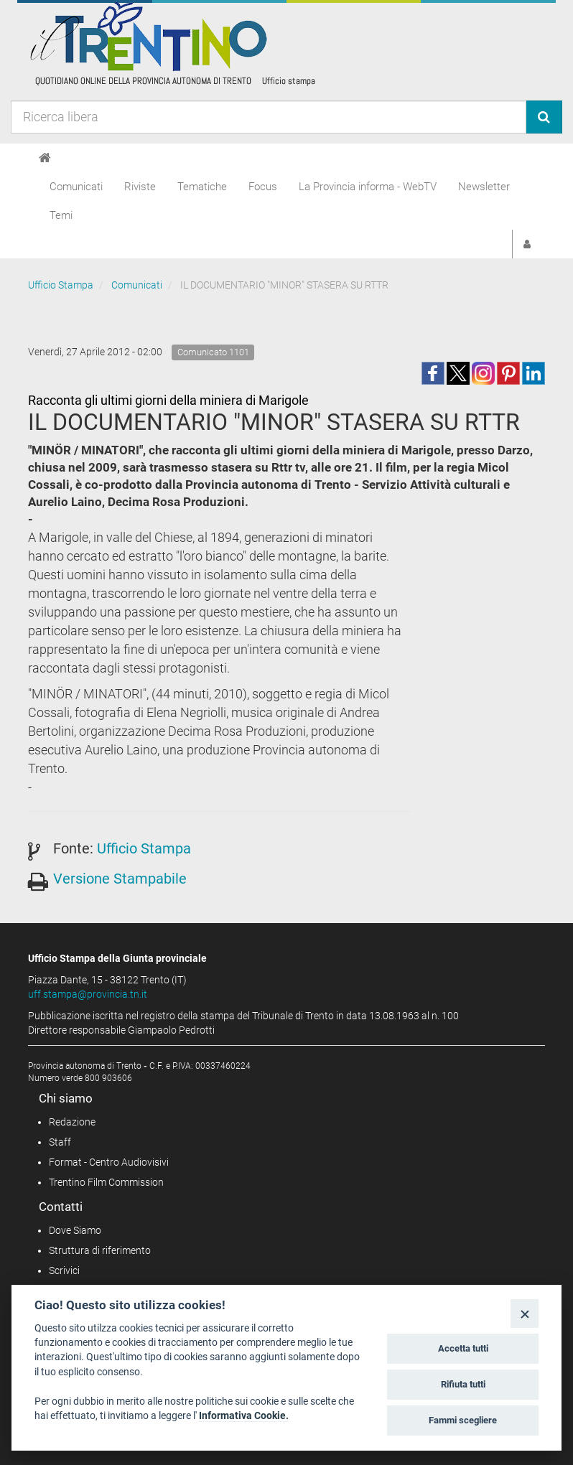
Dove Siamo (75, 1230)
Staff (60, 1142)
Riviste (140, 186)
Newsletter (484, 186)
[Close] (525, 1313)
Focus (262, 186)
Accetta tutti (463, 1348)
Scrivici (64, 1270)
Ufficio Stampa (60, 285)
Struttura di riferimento (100, 1250)
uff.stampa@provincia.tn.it (87, 994)
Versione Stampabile (120, 878)
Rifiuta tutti (463, 1384)
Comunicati (76, 186)
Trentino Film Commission (106, 1182)
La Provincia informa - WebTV (368, 186)
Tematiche (202, 186)
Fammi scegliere (463, 1420)
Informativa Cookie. (244, 1415)
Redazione (72, 1122)
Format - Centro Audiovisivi (109, 1162)
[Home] (45, 158)
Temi (61, 215)
